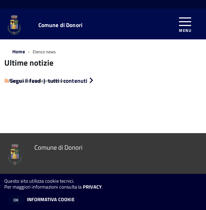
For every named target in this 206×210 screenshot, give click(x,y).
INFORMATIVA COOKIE (51, 199)
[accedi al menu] (185, 24)
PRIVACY (92, 186)
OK (16, 200)
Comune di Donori (60, 25)
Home (18, 51)
